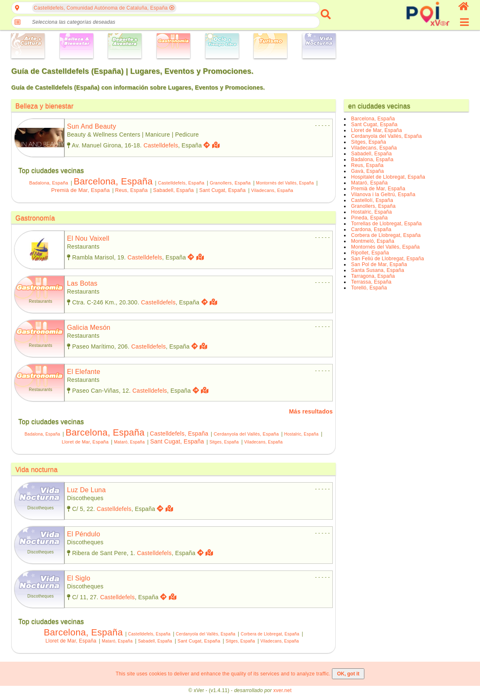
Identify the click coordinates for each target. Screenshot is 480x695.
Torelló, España (369, 288)
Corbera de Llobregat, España (270, 634)
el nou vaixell (88, 238)
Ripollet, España (370, 253)
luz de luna (86, 489)
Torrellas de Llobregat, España (386, 224)
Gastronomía (35, 218)
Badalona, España (48, 182)
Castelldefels (161, 145)
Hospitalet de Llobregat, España (388, 177)
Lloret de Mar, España (85, 441)
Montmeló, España (372, 241)
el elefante (83, 371)
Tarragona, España (373, 276)
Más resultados (311, 411)
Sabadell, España (173, 190)
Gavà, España (367, 171)
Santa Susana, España (377, 270)
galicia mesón (89, 327)
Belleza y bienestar (44, 106)
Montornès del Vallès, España (285, 183)
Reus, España (131, 190)
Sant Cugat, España (222, 190)
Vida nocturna (36, 469)
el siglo (78, 578)
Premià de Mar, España (80, 190)
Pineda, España (369, 218)
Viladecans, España (272, 190)
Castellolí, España (372, 200)
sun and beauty (91, 126)
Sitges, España (224, 442)
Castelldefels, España (181, 182)
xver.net (282, 690)
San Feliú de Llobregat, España (387, 259)
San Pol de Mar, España (379, 264)
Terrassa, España (371, 282)
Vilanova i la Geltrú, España (383, 194)
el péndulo (83, 534)
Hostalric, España (301, 434)
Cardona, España (371, 229)
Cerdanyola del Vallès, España (246, 433)
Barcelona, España (113, 181)
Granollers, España (230, 182)
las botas (82, 283)
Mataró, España (129, 442)
